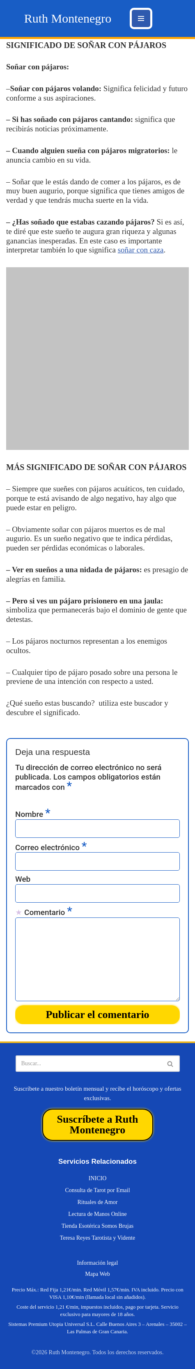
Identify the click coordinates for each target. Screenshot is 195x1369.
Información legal (97, 1263)
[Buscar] (88, 1063)
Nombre (32, 814)
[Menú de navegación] (141, 18)
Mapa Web (97, 1274)
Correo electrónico (51, 847)
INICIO (98, 1178)
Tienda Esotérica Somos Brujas (98, 1226)
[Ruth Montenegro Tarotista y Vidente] (67, 18)
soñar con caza (141, 249)
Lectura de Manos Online (97, 1214)
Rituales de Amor (98, 1202)
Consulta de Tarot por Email (97, 1190)
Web (22, 879)
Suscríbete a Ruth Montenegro (97, 1124)
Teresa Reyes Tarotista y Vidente (97, 1238)
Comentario (48, 912)
